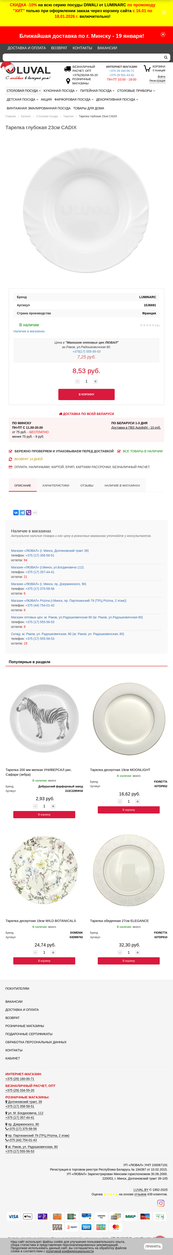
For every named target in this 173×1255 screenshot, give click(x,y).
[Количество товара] (86, 381)
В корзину (44, 814)
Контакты (82, 48)
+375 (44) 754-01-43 (39, 605)
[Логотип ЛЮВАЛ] (30, 73)
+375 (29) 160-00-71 (19, 1079)
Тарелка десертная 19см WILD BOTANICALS (41, 921)
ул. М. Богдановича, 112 (24, 1113)
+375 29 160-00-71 (121, 70)
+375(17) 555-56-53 (86, 351)
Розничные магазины (24, 1026)
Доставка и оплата (27, 48)
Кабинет (12, 1058)
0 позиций (159, 68)
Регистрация (157, 80)
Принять (153, 1246)
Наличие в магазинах (29, 327)
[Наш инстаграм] (161, 1203)
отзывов (140, 1194)
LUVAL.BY (141, 1190)
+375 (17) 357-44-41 (39, 572)
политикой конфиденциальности (70, 1251)
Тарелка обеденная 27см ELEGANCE (119, 921)
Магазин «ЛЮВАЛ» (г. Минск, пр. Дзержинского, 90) (48, 584)
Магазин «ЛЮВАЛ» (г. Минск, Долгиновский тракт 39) (50, 550)
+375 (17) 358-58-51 (39, 555)
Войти (161, 76)
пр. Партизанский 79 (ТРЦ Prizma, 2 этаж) (37, 1135)
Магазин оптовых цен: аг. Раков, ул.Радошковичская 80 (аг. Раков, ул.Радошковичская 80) (77, 617)
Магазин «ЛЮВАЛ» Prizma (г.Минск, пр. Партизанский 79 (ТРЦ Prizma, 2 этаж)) (68, 600)
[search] (166, 57)
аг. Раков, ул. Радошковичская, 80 (31, 1147)
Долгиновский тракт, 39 (23, 1102)
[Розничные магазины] (80, 83)
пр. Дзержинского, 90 (22, 1124)
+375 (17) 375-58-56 (39, 588)
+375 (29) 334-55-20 (19, 1090)
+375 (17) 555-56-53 (39, 622)
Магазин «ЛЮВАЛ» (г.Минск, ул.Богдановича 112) (47, 567)
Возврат (59, 48)
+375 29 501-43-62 (121, 75)
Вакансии (107, 48)
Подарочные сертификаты (28, 1034)
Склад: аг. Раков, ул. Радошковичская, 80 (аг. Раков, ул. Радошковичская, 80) (67, 634)
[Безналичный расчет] (84, 75)
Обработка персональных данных (36, 1042)
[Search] (82, 57)
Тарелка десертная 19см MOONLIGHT (120, 770)
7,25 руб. (86, 356)
